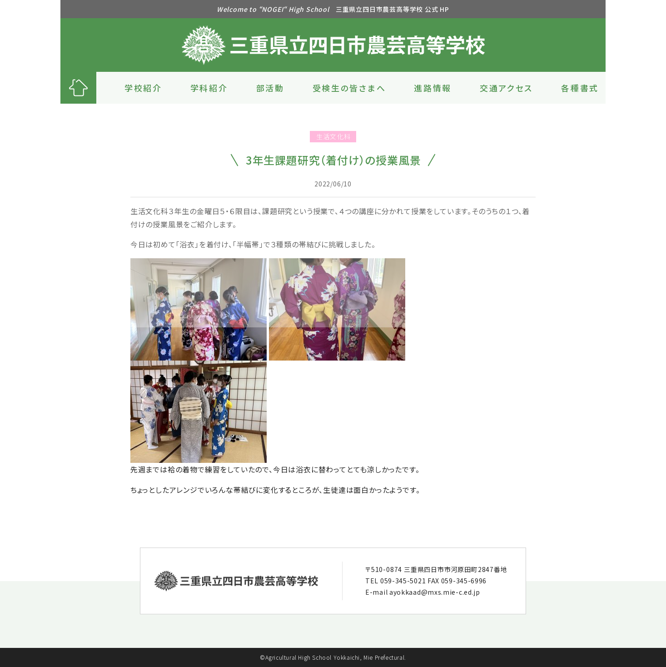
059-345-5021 (403, 580)
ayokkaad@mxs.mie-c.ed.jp (434, 592)
